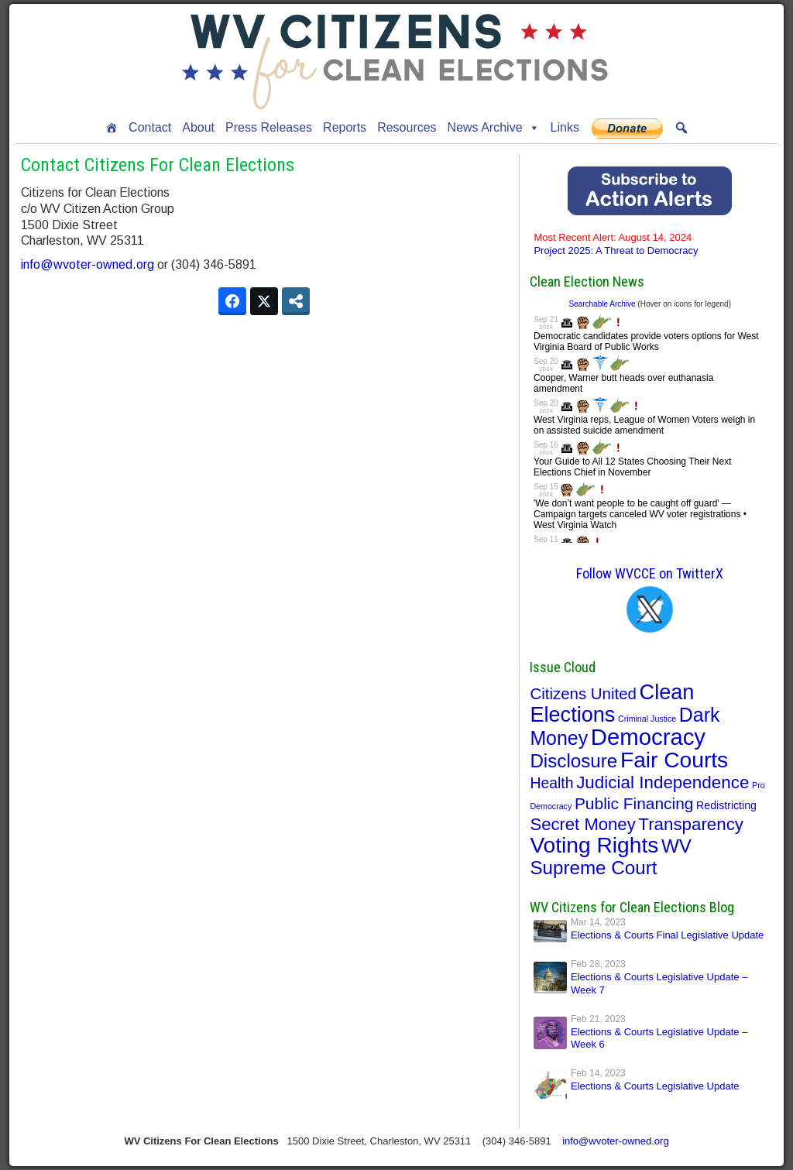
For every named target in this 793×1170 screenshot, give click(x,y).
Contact (150, 127)
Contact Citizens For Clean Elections (157, 165)
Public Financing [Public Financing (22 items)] (634, 803)
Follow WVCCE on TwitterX (649, 573)
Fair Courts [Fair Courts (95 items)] (674, 760)
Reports (344, 127)
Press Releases (268, 127)
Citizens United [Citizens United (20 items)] (583, 693)
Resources (406, 127)
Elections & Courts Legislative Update (655, 1086)
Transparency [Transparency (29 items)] (690, 824)
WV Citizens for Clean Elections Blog (632, 907)
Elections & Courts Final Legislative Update (667, 935)
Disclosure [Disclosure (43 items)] (573, 760)
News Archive (494, 127)
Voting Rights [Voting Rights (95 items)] (594, 845)
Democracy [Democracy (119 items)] (648, 737)
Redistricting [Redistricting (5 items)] (726, 805)
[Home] (111, 127)
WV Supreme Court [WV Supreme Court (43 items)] (611, 856)
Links (565, 127)
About (198, 127)
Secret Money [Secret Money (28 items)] (582, 824)
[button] (681, 127)
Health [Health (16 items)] (551, 782)
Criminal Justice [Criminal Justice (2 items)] (647, 718)
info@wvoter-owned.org (87, 264)
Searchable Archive (601, 304)
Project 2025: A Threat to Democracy (616, 244)
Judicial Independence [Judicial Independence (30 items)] (662, 782)
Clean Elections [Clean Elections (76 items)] (612, 703)
